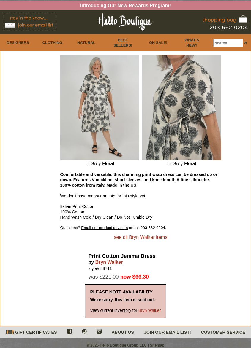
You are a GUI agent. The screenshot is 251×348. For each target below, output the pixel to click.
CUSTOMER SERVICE (223, 332)
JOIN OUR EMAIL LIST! (167, 332)
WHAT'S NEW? (191, 42)
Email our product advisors (104, 227)
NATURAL (86, 42)
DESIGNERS (18, 42)
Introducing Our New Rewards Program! (125, 5)
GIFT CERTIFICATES (31, 332)
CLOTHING (52, 42)
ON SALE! (158, 42)
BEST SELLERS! (122, 42)
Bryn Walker (109, 262)
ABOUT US (123, 332)
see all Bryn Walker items (141, 237)
